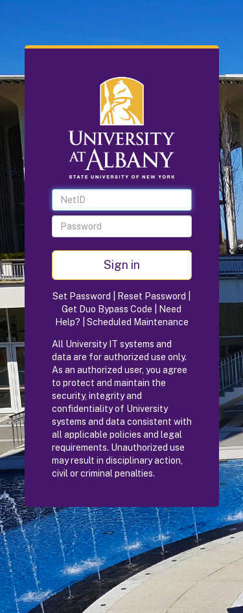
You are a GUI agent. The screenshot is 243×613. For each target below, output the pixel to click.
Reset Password (151, 296)
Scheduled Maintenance (138, 322)
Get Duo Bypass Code (107, 309)
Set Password (81, 296)
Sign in (122, 265)
